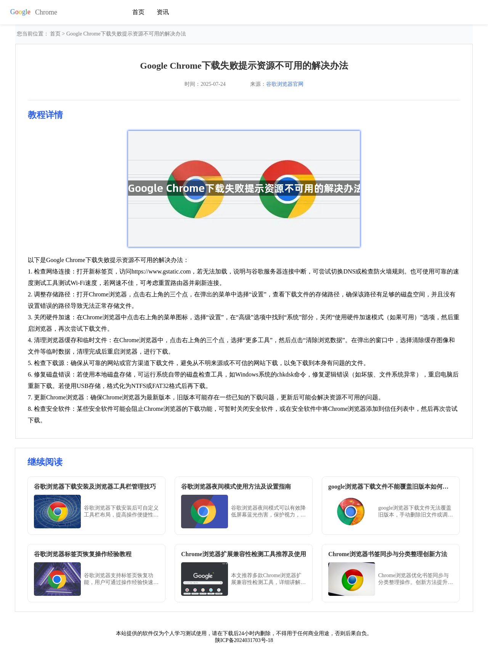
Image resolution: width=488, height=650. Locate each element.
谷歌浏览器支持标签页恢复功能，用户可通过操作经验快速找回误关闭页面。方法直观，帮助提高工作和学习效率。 (121, 579)
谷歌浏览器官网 (284, 84)
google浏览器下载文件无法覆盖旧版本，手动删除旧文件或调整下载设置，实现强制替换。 (415, 511)
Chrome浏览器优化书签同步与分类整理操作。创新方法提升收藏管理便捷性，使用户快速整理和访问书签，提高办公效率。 (415, 579)
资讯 (163, 12)
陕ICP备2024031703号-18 (244, 640)
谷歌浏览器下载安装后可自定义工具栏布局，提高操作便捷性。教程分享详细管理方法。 (121, 511)
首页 (138, 12)
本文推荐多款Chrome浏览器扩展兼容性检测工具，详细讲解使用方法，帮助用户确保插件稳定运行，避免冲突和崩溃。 (268, 579)
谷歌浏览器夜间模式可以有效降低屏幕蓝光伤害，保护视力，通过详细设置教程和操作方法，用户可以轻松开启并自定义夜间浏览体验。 (268, 511)
